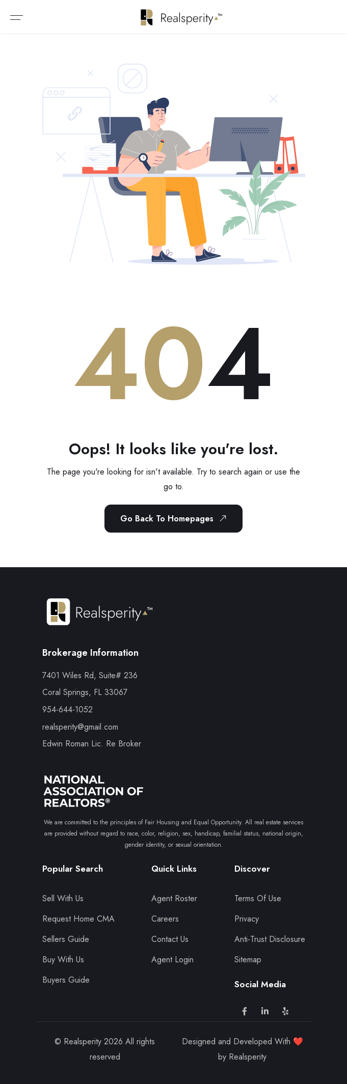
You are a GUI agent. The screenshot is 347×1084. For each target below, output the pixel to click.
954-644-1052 (67, 709)
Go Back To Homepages (175, 518)
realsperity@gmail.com (80, 727)
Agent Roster (174, 898)
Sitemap (247, 959)
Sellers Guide (65, 939)
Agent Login (172, 959)
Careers (165, 919)
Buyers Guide (66, 980)
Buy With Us (63, 959)
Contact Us (170, 939)
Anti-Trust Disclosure (269, 939)
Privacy (246, 919)
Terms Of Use (257, 898)
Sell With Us (63, 898)
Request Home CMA (78, 919)
